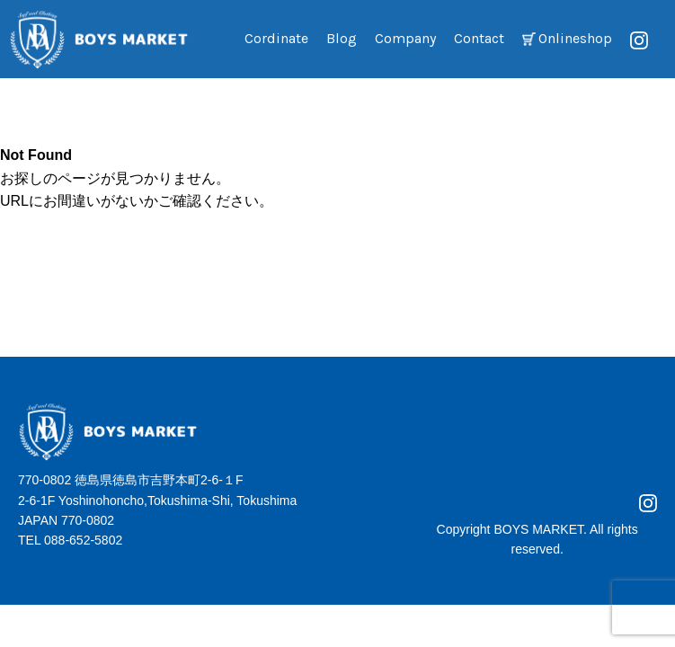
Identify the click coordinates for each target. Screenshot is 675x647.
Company (405, 38)
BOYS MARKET (538, 529)
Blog (341, 38)
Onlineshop (575, 38)
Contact (479, 38)
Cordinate (276, 38)
